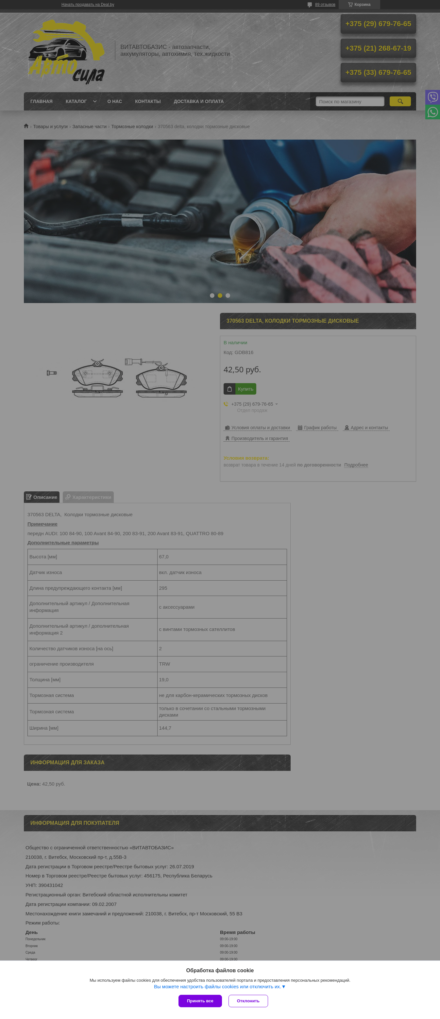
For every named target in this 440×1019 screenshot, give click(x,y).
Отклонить (248, 1000)
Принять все (200, 1000)
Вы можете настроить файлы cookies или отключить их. (217, 986)
